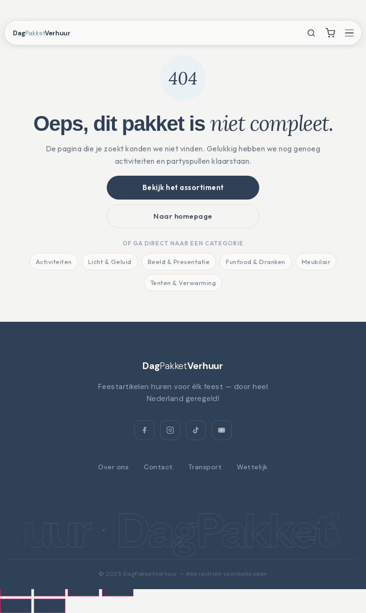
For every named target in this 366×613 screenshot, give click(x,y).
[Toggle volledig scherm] (49, 589)
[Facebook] (144, 430)
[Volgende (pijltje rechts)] (49, 606)
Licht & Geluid (110, 261)
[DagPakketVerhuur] (182, 365)
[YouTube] (222, 430)
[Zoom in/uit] (15, 589)
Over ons (113, 467)
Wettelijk (252, 467)
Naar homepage (183, 216)
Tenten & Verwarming (183, 282)
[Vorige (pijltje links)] (15, 606)
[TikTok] (196, 430)
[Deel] (83, 589)
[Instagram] (170, 430)
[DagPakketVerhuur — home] (50, 33)
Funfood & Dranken (255, 261)
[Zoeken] (311, 33)
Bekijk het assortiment (183, 187)
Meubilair (316, 261)
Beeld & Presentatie (179, 261)
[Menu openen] (349, 33)
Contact (158, 467)
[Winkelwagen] (330, 33)
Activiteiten (54, 261)
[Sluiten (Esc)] (117, 589)
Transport (205, 467)
